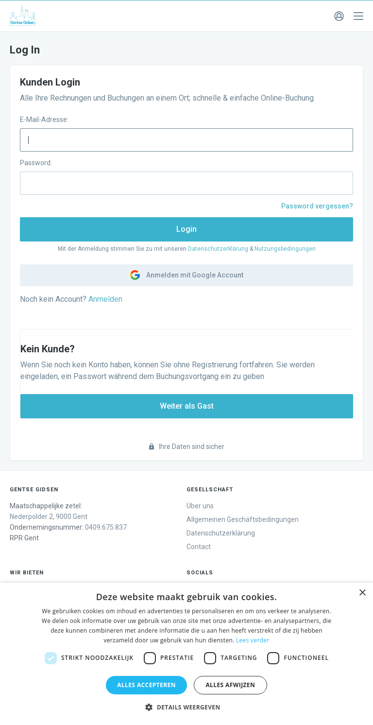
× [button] (362, 593)
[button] (186, 707)
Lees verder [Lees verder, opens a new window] (253, 640)
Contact (198, 547)
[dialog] (186, 654)
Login (186, 229)
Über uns (200, 506)
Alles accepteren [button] (146, 685)
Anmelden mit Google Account (186, 275)
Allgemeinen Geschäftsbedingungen (242, 519)
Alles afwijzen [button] (230, 685)
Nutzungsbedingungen (285, 248)
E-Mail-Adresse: (44, 119)
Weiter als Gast (187, 406)
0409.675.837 (106, 527)
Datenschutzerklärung (218, 248)
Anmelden (105, 299)
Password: (36, 163)
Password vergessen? (317, 206)
